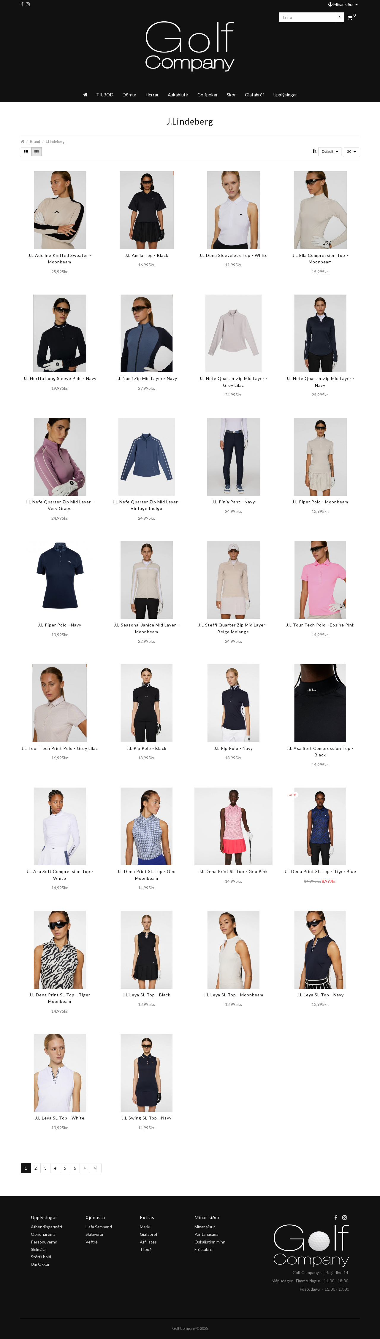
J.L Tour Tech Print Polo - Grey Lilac (59, 748)
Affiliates (148, 1241)
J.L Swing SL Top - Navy (147, 1117)
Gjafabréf (254, 94)
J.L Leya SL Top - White (60, 1117)
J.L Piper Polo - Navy (59, 624)
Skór (231, 94)
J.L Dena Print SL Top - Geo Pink (233, 871)
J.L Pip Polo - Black (147, 748)
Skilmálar (39, 1249)
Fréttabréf (204, 1249)
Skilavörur (95, 1234)
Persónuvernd (44, 1241)
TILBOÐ (104, 94)
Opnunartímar (44, 1234)
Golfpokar (207, 94)
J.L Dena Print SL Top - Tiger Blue (320, 871)
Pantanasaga (206, 1234)
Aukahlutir (178, 94)
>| (96, 1168)
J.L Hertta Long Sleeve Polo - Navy (59, 378)
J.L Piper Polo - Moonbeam (320, 501)
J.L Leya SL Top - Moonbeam (233, 994)
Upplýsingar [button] (285, 94)
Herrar (152, 94)
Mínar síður (343, 4)
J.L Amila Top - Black (146, 255)
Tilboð (146, 1249)
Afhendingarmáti (46, 1226)
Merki (145, 1226)
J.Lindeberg (55, 141)
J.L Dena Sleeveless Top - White (233, 255)
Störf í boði (41, 1256)
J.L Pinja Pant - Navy (233, 501)
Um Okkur (40, 1264)
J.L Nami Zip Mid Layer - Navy (146, 378)
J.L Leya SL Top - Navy (320, 994)
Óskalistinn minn (209, 1241)
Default (330, 151)
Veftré (92, 1241)
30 (351, 151)
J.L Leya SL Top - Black (146, 994)
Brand (35, 141)
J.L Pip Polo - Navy (233, 748)
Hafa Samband (99, 1226)
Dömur (129, 94)
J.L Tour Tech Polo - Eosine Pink (320, 624)
